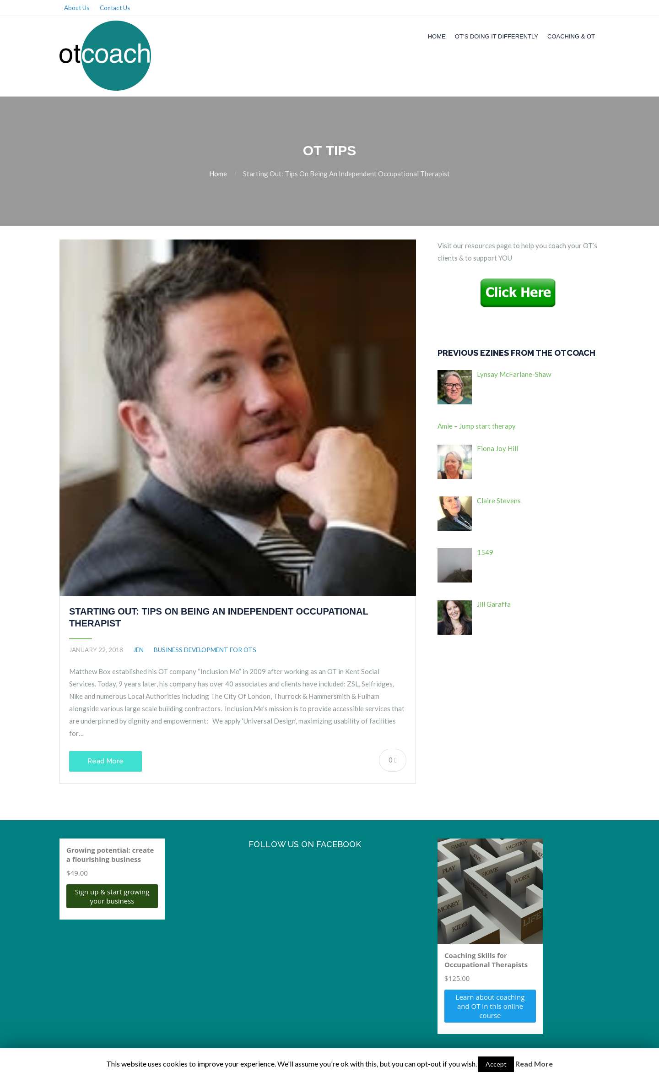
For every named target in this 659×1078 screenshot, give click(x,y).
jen (138, 649)
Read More (105, 761)
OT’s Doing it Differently (496, 36)
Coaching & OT (571, 36)
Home (437, 36)
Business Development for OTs (205, 649)
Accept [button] (496, 1064)
